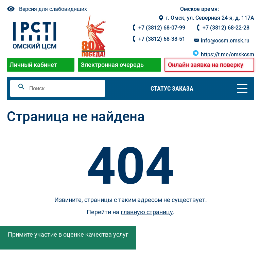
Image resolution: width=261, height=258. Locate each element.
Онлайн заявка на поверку (205, 64)
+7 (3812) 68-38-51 (161, 39)
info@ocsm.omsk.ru (221, 40)
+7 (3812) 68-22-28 (226, 27)
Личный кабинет (33, 64)
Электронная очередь (112, 64)
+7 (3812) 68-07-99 (161, 27)
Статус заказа (172, 88)
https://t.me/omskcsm (223, 54)
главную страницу (147, 212)
